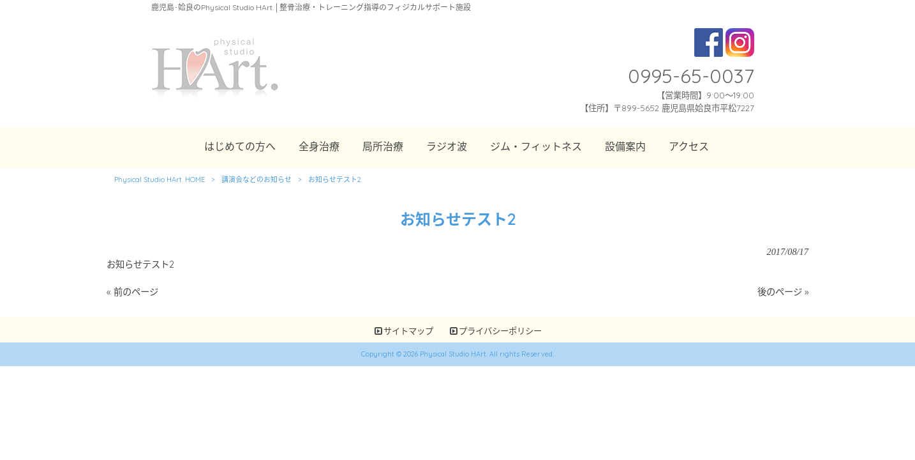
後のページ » (782, 292)
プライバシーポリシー (500, 331)
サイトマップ (408, 331)
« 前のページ (132, 292)
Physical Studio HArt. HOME (159, 179)
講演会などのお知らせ (256, 179)
